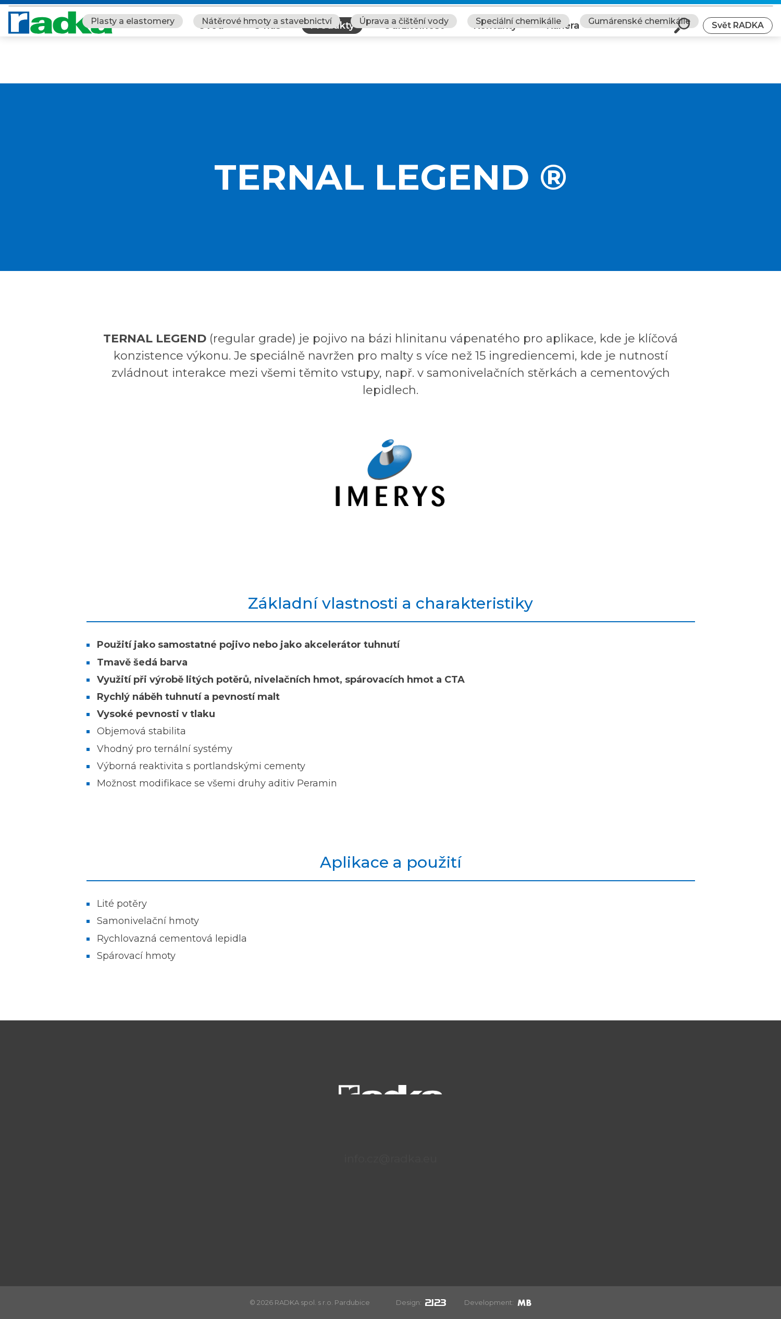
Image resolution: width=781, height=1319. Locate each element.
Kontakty (495, 33)
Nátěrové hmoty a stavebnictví (267, 68)
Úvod (211, 33)
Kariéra (562, 33)
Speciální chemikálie (518, 68)
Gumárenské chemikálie (639, 68)
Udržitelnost (413, 33)
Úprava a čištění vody (404, 68)
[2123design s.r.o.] (435, 1302)
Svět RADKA (738, 33)
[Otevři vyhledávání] (682, 33)
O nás (267, 33)
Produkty (332, 33)
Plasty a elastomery (133, 68)
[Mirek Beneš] (524, 1302)
